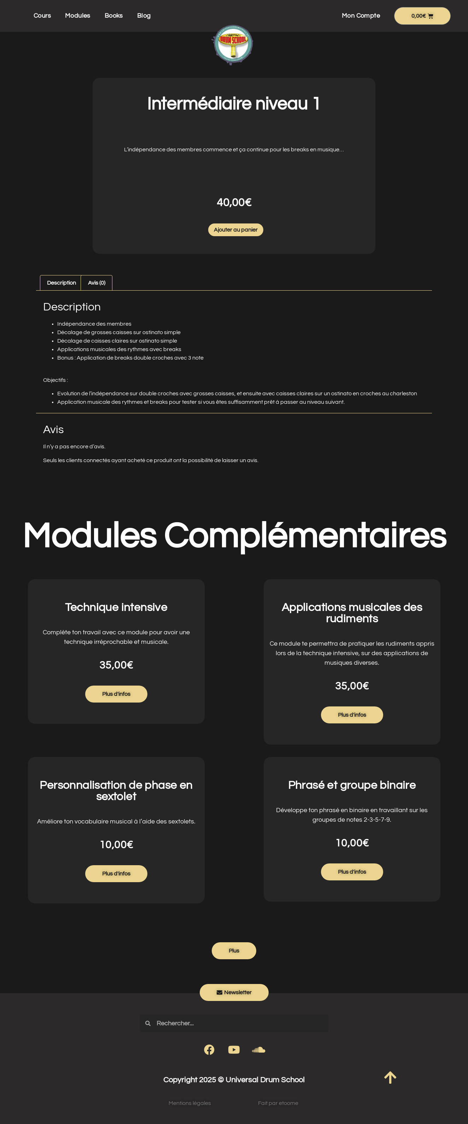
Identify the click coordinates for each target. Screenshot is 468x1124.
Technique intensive (116, 607)
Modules (77, 15)
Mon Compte (361, 15)
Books (114, 15)
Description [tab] (61, 283)
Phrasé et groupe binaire (352, 785)
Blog (144, 15)
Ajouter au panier (236, 230)
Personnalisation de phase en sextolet (116, 791)
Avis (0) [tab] (96, 283)
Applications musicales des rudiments (352, 613)
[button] (234, 950)
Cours (42, 15)
